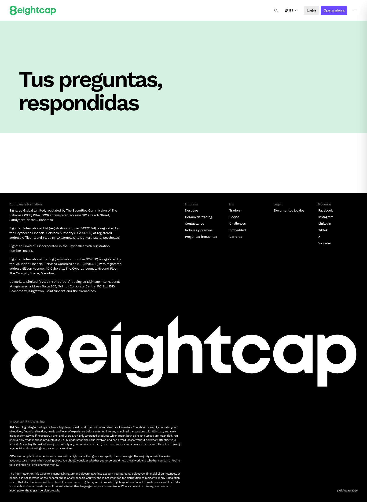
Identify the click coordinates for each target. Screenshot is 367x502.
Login (311, 10)
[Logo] (32, 10)
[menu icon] (355, 10)
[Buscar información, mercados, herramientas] (276, 10)
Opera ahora (334, 10)
